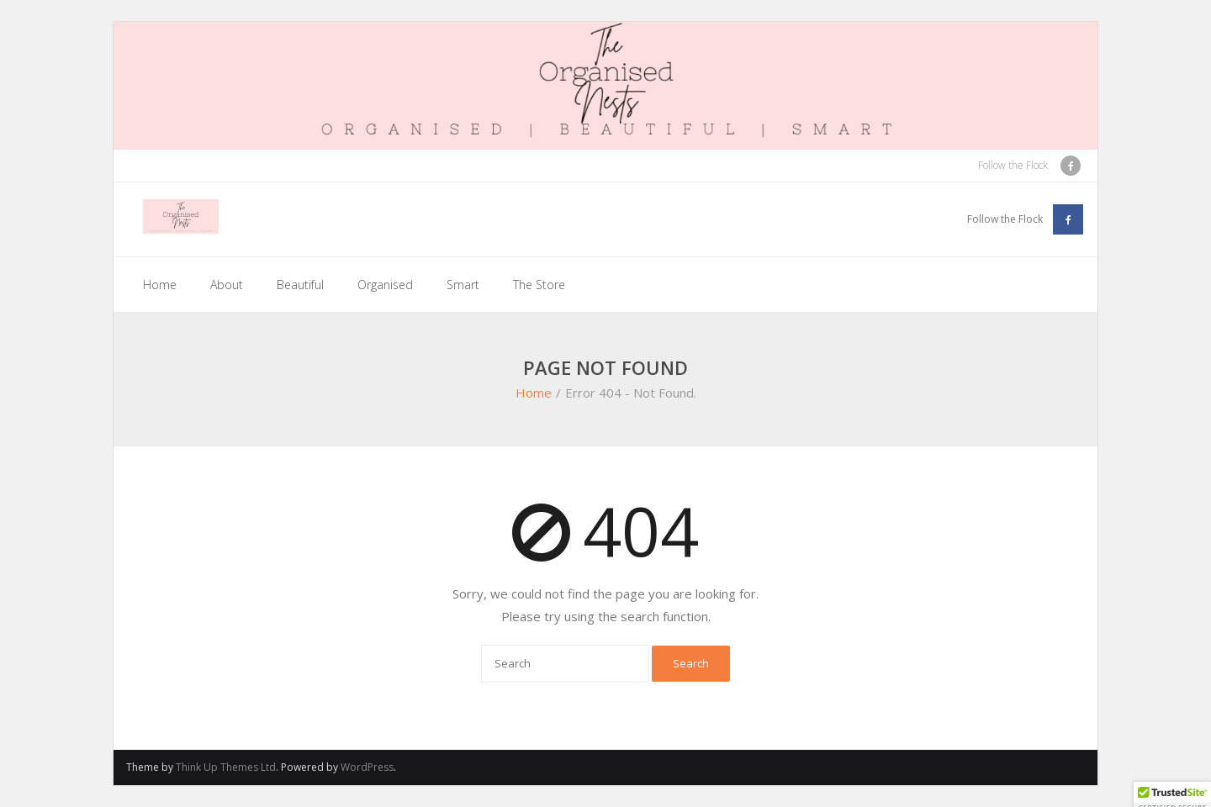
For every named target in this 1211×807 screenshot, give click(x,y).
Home (160, 285)
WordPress (367, 767)
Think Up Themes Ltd (226, 767)
